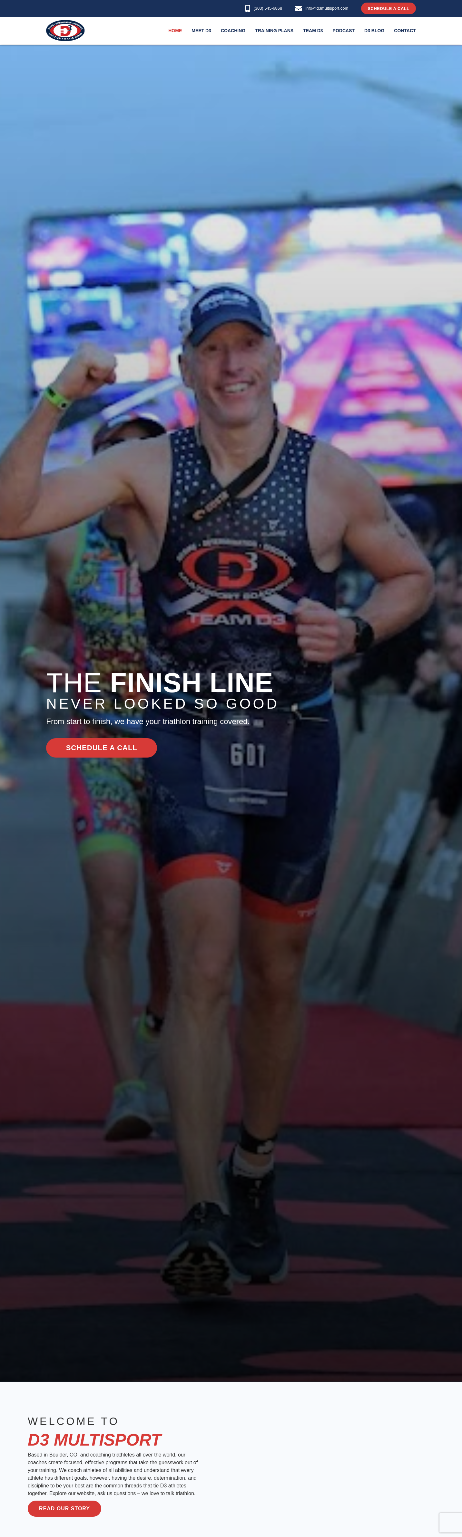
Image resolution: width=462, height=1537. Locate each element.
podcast (344, 30)
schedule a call (101, 748)
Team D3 (313, 30)
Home (175, 30)
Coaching (233, 30)
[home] (65, 30)
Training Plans (274, 30)
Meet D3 (201, 30)
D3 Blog (374, 30)
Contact (405, 30)
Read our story (64, 1508)
